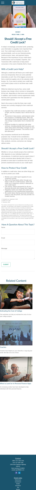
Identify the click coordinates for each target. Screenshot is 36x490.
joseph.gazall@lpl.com (18, 470)
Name (3, 227)
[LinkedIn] (19, 473)
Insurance (18, 485)
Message (4, 248)
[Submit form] (6, 264)
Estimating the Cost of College (11, 311)
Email (3, 238)
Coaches (3, 347)
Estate (18, 483)
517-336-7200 (20, 460)
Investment (18, 482)
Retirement (18, 480)
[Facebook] (16, 473)
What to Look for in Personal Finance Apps (15, 383)
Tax (18, 487)
